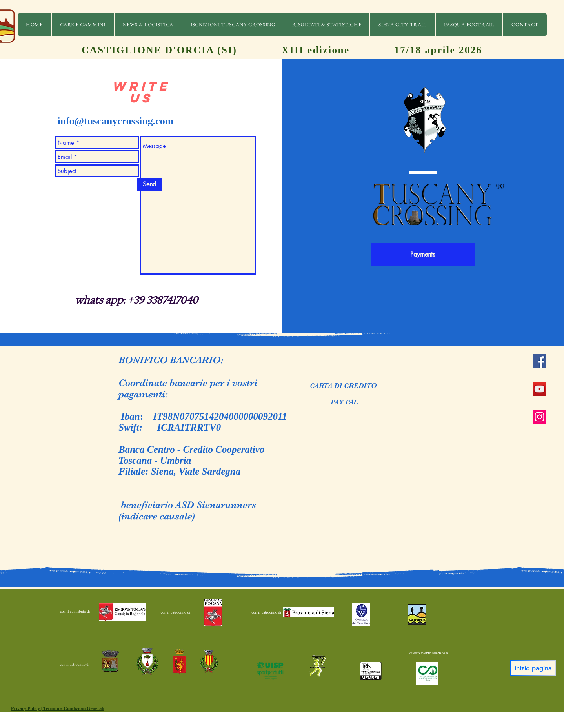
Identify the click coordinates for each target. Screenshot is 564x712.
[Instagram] (539, 417)
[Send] (149, 184)
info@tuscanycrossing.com (116, 121)
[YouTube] (539, 389)
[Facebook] (539, 361)
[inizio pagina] (533, 668)
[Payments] (423, 254)
